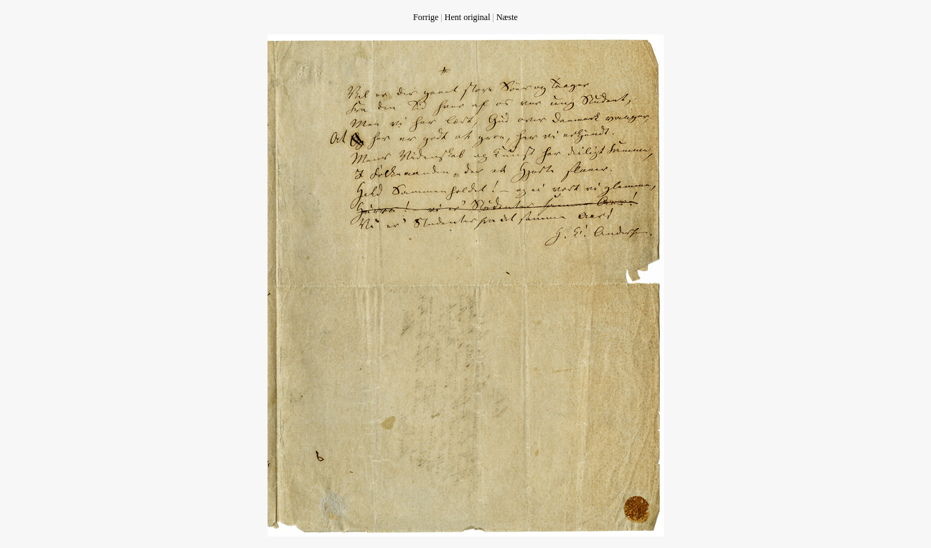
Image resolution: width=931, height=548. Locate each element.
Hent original (468, 17)
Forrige (425, 17)
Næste (507, 17)
